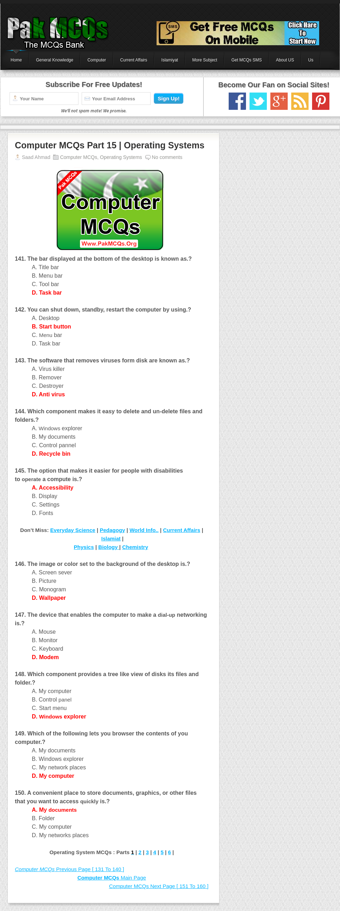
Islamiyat (170, 60)
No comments (167, 157)
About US (285, 60)
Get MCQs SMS (246, 60)
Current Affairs (133, 60)
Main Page (111, 878)
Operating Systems (121, 157)
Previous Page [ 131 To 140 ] (69, 869)
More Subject (204, 60)
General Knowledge (54, 60)
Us (310, 60)
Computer (96, 60)
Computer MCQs (78, 157)
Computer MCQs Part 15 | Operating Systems (109, 145)
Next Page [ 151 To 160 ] (159, 886)
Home (16, 60)
